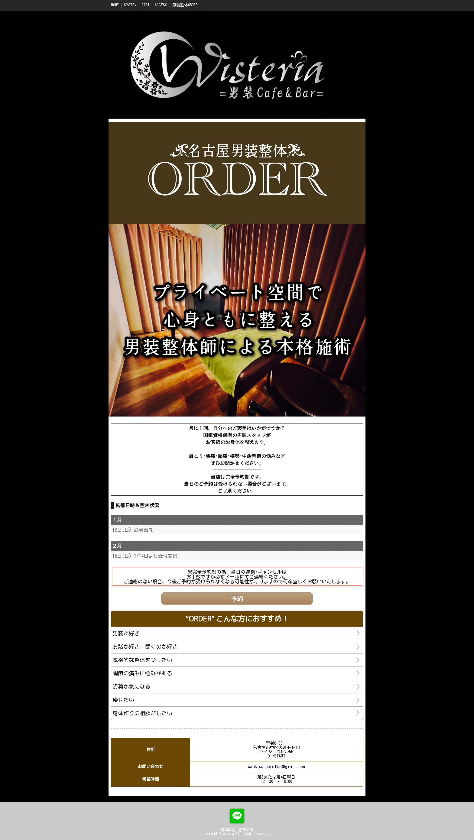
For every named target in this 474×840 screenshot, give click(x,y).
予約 (237, 598)
